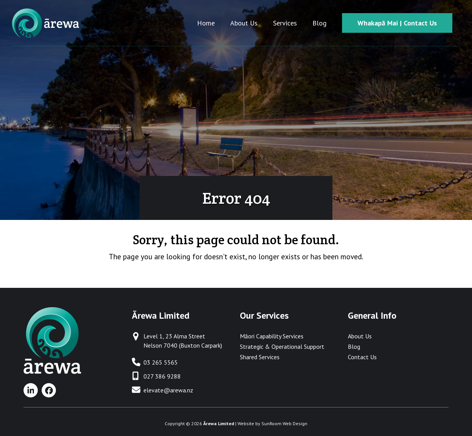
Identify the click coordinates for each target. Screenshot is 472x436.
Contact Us (362, 357)
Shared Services (260, 357)
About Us (360, 336)
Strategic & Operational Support (282, 346)
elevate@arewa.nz (168, 390)
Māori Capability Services (271, 336)
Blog (354, 346)
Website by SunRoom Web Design (272, 423)
